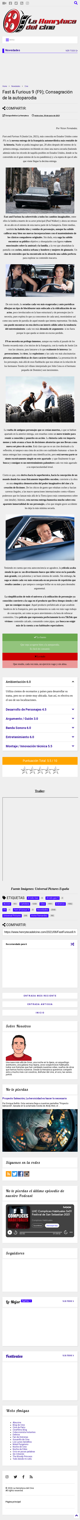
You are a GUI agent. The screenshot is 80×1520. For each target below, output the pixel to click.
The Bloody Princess (22, 1456)
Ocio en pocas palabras (24, 1451)
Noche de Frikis (20, 1449)
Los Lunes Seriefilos (22, 1442)
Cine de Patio (19, 1427)
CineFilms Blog (20, 1430)
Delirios (16, 1434)
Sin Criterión (18, 1454)
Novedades (15, 86)
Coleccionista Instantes (24, 1432)
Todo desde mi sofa (22, 1459)
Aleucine (17, 1422)
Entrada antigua (40, 1004)
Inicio (40, 1013)
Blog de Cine (19, 1425)
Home (4, 86)
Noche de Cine (20, 1447)
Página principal (13, 1502)
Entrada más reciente (40, 996)
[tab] (40, 682)
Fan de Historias (20, 1437)
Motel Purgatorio (20, 1444)
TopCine (26, 1301)
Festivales (14, 1356)
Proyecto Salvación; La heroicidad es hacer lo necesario (34, 1098)
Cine (26, 86)
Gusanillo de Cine (21, 1439)
